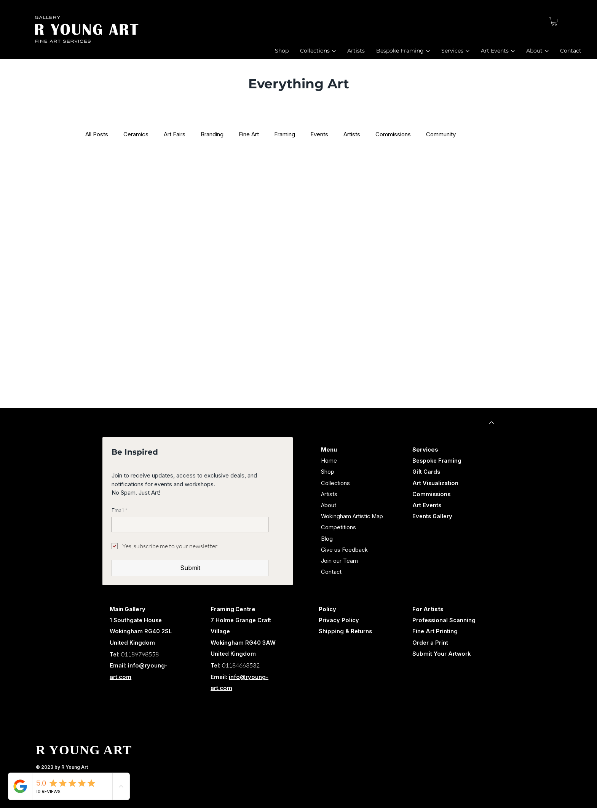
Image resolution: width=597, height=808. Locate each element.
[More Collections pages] (334, 51)
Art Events (426, 505)
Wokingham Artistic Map (352, 516)
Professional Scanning (444, 620)
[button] (554, 22)
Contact (331, 571)
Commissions (393, 134)
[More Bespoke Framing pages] (428, 51)
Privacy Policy (339, 620)
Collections (335, 483)
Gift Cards (426, 471)
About (328, 505)
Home (329, 460)
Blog (327, 538)
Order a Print (430, 642)
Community (441, 134)
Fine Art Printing (435, 631)
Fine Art (249, 134)
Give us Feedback (344, 549)
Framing (284, 134)
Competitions (338, 527)
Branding (212, 134)
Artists (351, 134)
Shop (327, 471)
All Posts (96, 134)
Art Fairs (174, 134)
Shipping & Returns (345, 631)
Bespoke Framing (436, 460)
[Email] (187, 524)
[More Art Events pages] (513, 51)
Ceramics (135, 134)
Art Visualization (435, 483)
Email (120, 510)
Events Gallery (432, 516)
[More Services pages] (467, 51)
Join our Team (339, 560)
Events (319, 134)
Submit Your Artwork (441, 653)
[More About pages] (547, 51)
